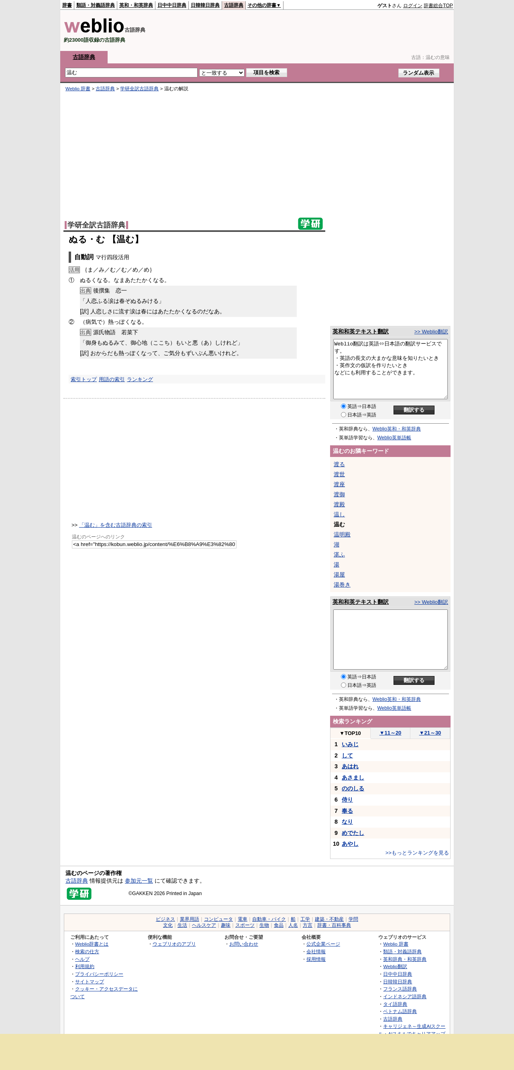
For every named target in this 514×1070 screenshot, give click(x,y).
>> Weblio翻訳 (431, 332)
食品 (279, 925)
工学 (305, 919)
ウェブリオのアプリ (174, 943)
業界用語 (189, 919)
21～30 (430, 733)
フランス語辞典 (400, 988)
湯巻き (342, 584)
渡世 (339, 474)
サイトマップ (89, 981)
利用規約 (84, 966)
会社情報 (316, 951)
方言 (307, 925)
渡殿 (339, 504)
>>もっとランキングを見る (417, 853)
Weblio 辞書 (77, 88)
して (347, 755)
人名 (293, 925)
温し (339, 514)
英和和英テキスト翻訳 (360, 331)
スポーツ (245, 925)
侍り (347, 799)
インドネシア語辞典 (404, 996)
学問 (353, 919)
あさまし (353, 777)
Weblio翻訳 (395, 966)
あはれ (350, 766)
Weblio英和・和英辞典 (397, 429)
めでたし (353, 833)
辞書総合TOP (438, 5)
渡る (339, 464)
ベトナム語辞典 (400, 1011)
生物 (264, 925)
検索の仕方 (87, 951)
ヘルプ (82, 959)
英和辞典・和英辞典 (404, 959)
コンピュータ (218, 919)
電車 (242, 919)
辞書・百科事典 (334, 925)
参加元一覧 (139, 880)
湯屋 (339, 574)
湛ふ (339, 554)
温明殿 (342, 534)
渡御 (339, 494)
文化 (168, 925)
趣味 (225, 925)
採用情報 (316, 959)
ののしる (353, 788)
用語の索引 (112, 379)
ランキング (140, 379)
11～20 (390, 733)
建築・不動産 (329, 919)
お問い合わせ (243, 943)
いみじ (350, 744)
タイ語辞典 (395, 1004)
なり (347, 821)
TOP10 (350, 733)
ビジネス (165, 919)
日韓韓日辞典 (205, 5)
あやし (350, 844)
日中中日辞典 (171, 5)
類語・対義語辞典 (95, 5)
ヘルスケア (204, 925)
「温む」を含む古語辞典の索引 (115, 525)
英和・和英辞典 (136, 5)
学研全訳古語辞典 (139, 88)
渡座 (339, 484)
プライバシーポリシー (99, 974)
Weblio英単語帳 (394, 438)
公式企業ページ (323, 943)
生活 (182, 925)
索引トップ (84, 379)
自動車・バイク (269, 919)
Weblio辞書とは (91, 943)
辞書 (67, 5)
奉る (347, 811)
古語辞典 (233, 5)
